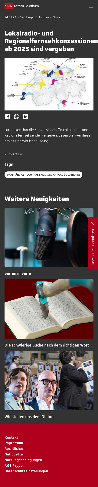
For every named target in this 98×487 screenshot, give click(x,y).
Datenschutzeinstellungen (26, 471)
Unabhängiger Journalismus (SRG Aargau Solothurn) (43, 174)
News (56, 17)
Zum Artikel (14, 154)
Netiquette (14, 454)
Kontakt (11, 437)
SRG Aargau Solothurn (34, 17)
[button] (91, 6)
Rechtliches (14, 448)
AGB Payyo (14, 465)
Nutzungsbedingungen (23, 460)
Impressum (14, 443)
